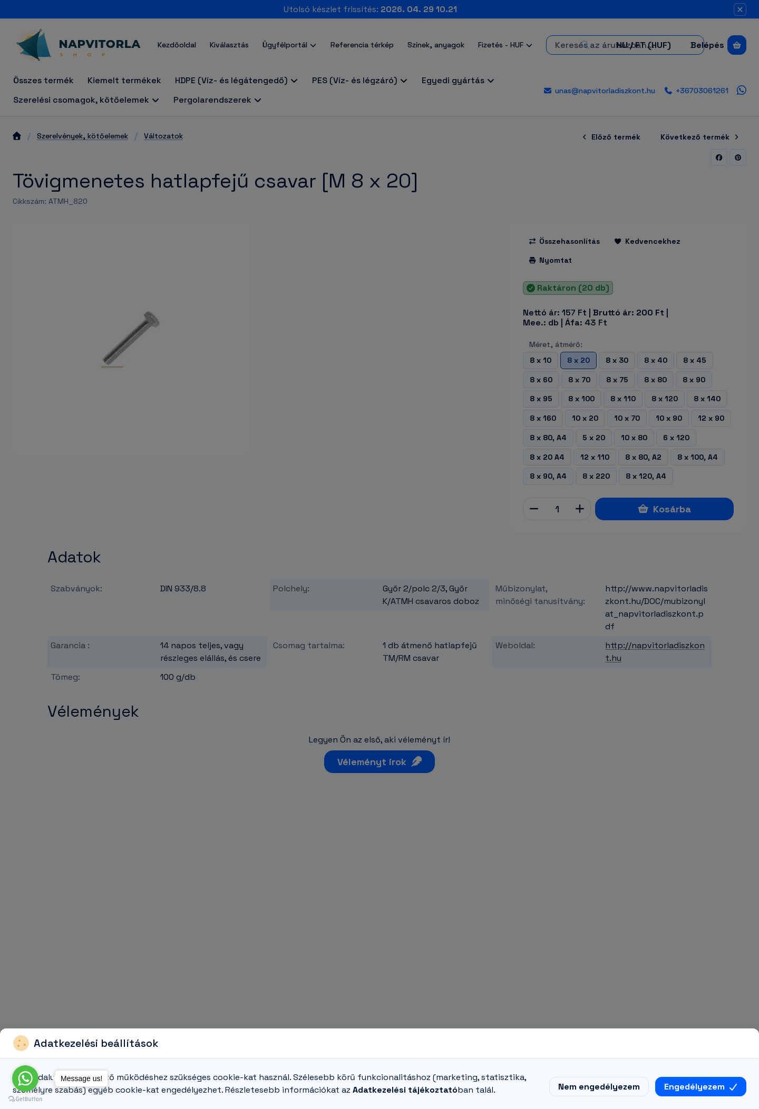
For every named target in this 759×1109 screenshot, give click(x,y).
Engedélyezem (700, 1086)
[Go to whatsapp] (25, 1078)
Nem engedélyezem (599, 1086)
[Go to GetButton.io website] (25, 1098)
